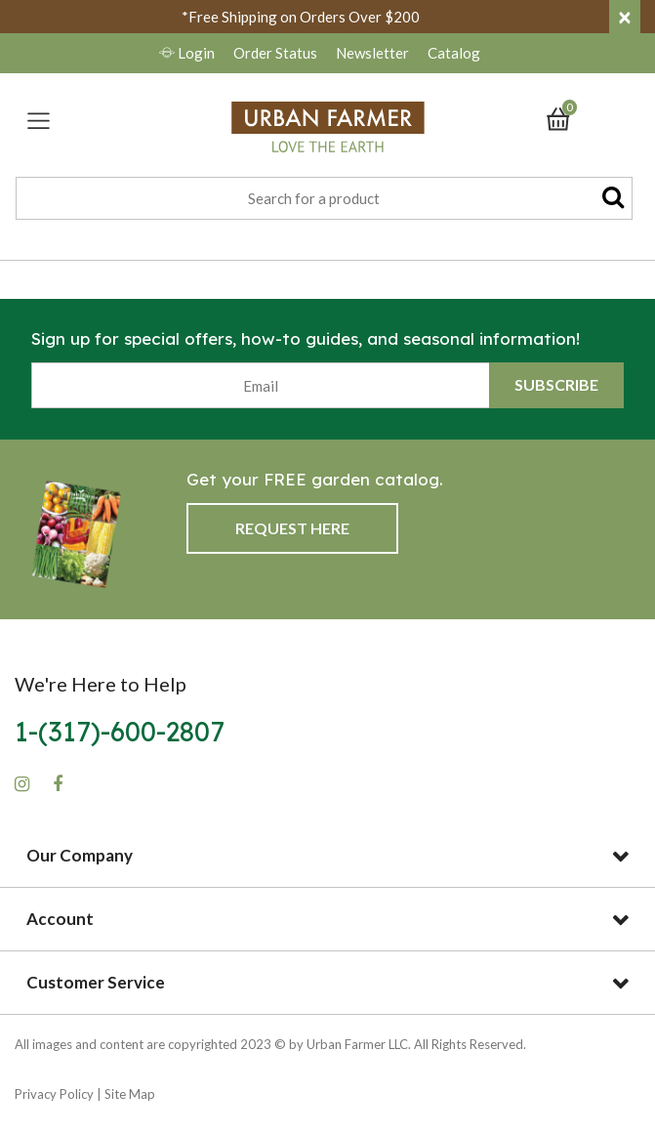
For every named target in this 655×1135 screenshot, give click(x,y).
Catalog (454, 53)
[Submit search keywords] (613, 196)
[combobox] (324, 198)
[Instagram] (22, 784)
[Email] (260, 385)
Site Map (129, 1094)
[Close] (624, 16)
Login (188, 53)
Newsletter (374, 53)
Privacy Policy (54, 1094)
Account (60, 918)
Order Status (275, 53)
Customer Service (95, 982)
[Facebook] (57, 784)
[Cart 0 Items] (567, 117)
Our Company (79, 855)
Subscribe (556, 384)
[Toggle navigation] (38, 120)
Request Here (292, 528)
